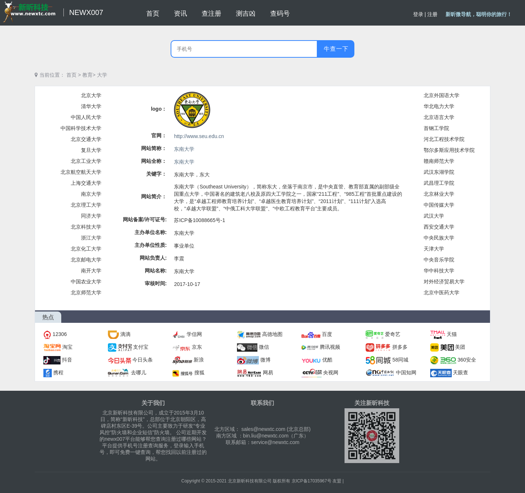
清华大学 (91, 106)
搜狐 (199, 372)
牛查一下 (336, 49)
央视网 (330, 372)
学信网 (194, 334)
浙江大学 (91, 238)
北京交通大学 (86, 139)
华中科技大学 (439, 271)
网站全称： (154, 161)
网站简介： (154, 196)
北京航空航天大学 (81, 172)
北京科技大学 (86, 227)
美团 (460, 347)
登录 (418, 14)
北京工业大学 (86, 161)
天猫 (452, 334)
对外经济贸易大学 (444, 281)
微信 (264, 347)
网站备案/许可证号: (145, 219)
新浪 (199, 360)
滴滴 (125, 334)
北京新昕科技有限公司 (250, 481)
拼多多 (400, 347)
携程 (58, 372)
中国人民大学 (86, 117)
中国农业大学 (86, 281)
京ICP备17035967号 (311, 481)
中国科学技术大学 (81, 128)
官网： (159, 135)
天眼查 (460, 372)
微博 (265, 360)
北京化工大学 (86, 249)
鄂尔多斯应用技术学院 (449, 150)
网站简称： (154, 148)
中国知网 (406, 372)
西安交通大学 (439, 227)
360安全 (467, 360)
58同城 (400, 360)
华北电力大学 (439, 106)
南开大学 (91, 271)
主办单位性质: (151, 245)
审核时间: (156, 283)
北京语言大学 (439, 117)
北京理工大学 (86, 205)
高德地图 (272, 334)
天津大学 (434, 249)
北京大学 (91, 95)
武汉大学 (434, 216)
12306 (59, 334)
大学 (102, 75)
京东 (197, 347)
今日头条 (142, 360)
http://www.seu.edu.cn (199, 136)
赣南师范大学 (439, 161)
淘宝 (67, 347)
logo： (159, 109)
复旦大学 (91, 150)
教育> (89, 75)
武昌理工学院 (439, 183)
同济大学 (91, 216)
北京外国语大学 (441, 95)
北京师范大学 (86, 292)
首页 (71, 75)
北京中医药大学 (441, 292)
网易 (268, 372)
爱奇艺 (392, 334)
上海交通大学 (86, 183)
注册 (432, 14)
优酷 (327, 360)
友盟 (336, 481)
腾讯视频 (330, 347)
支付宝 (140, 347)
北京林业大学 (439, 194)
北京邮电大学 (86, 260)
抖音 (67, 360)
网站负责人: (153, 258)
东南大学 (184, 149)
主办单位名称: (151, 232)
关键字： (156, 174)
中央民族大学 (439, 238)
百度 (327, 334)
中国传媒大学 (439, 205)
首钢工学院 (436, 128)
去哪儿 (138, 372)
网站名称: (156, 271)
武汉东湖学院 (439, 172)
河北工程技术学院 (444, 139)
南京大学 (91, 194)
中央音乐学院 (439, 260)
